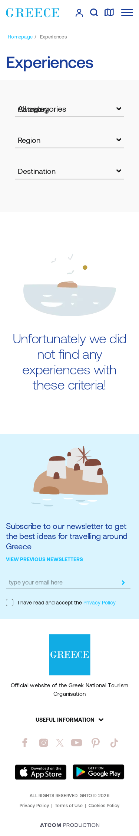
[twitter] (60, 743)
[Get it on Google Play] (99, 772)
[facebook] (24, 742)
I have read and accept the (61, 602)
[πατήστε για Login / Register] (79, 12)
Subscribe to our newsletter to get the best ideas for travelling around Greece (67, 536)
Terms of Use (69, 805)
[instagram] (43, 742)
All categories (42, 109)
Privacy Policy (99, 603)
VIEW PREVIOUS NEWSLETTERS (44, 559)
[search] (94, 13)
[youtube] (76, 742)
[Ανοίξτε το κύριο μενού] (127, 12)
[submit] (123, 582)
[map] (109, 13)
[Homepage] (20, 37)
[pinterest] (95, 742)
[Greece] (32, 12)
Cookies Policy (104, 805)
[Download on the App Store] (41, 772)
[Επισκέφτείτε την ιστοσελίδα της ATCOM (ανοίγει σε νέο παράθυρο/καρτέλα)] (69, 825)
